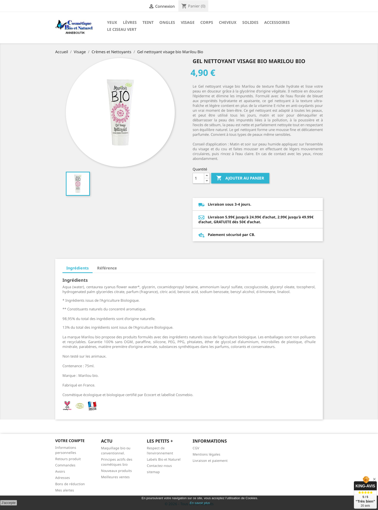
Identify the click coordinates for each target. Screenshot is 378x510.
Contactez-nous (159, 465)
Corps (206, 22)
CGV (196, 448)
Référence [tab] (107, 268)
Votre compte (70, 440)
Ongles (167, 22)
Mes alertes (64, 490)
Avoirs (60, 471)
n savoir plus (201, 503)
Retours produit (68, 459)
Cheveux (227, 22)
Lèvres (130, 22)
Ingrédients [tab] (77, 268)
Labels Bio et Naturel (164, 459)
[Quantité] (198, 178)
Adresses (62, 477)
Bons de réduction (70, 484)
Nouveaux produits (116, 470)
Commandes (65, 465)
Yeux (112, 22)
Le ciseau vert (121, 29)
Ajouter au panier (240, 178)
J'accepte (8, 503)
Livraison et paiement (210, 460)
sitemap (153, 472)
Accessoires (277, 22)
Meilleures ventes (115, 477)
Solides (250, 22)
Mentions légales (206, 454)
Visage (188, 22)
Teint (148, 22)
